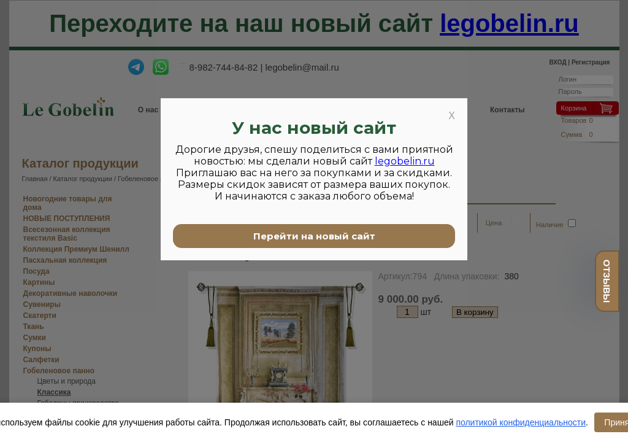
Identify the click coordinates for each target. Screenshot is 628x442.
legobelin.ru (405, 161)
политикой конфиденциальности (521, 422)
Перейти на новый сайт (314, 236)
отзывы (607, 281)
